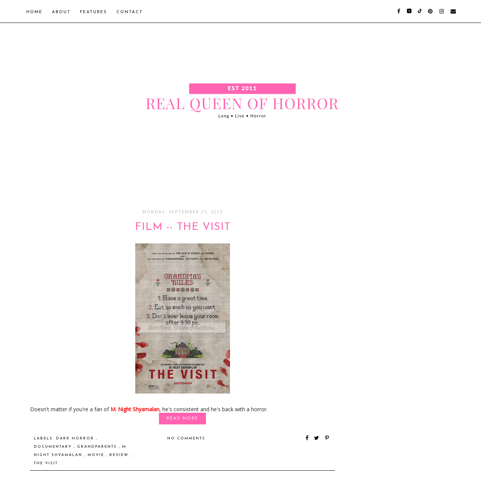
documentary (54, 447)
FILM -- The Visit (182, 227)
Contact (129, 12)
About (61, 12)
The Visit (46, 463)
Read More (182, 418)
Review (119, 455)
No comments (186, 438)
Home (34, 12)
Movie (97, 455)
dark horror (76, 438)
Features (93, 12)
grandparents (98, 447)
